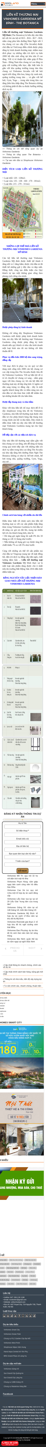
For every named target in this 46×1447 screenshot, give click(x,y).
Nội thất (10, 1272)
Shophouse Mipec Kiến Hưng (15, 1347)
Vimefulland (15, 1280)
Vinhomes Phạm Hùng (17, 882)
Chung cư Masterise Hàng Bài (15, 1386)
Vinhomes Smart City (12, 1330)
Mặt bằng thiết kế (12, 1268)
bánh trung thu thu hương (18, 1424)
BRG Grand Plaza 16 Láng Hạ (15, 1356)
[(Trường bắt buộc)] (28, 830)
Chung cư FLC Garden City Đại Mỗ (17, 1338)
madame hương (21, 1427)
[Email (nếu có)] (22, 842)
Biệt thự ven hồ (30, 1260)
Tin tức (32, 1276)
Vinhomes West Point (12, 1343)
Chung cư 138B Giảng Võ (13, 1382)
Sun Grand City (14, 1276)
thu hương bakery (35, 1427)
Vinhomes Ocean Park (12, 1334)
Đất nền (32, 1284)
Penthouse (19, 1272)
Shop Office (30, 1272)
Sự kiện (24, 1276)
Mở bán (24, 1268)
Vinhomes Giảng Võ (16, 907)
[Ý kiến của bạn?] (22, 864)
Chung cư (27, 1264)
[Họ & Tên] (22, 826)
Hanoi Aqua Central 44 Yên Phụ (16, 1352)
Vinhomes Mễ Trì (15, 876)
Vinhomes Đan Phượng (17, 930)
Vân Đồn (11, 1284)
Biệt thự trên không (16, 1260)
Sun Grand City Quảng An (13, 1373)
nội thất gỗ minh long (31, 1430)
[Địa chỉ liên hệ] (22, 849)
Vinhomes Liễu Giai (16, 899)
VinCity (25, 1280)
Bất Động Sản (16, 1264)
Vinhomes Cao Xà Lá (17, 890)
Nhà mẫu (33, 1268)
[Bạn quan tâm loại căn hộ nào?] (22, 857)
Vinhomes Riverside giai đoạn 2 (21, 922)
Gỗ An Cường (12, 1430)
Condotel (37, 1264)
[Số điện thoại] (22, 835)
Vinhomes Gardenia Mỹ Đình (20, 913)
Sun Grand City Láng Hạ (13, 1378)
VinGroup (34, 1280)
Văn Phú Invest (22, 1284)
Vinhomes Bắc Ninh (16, 939)
